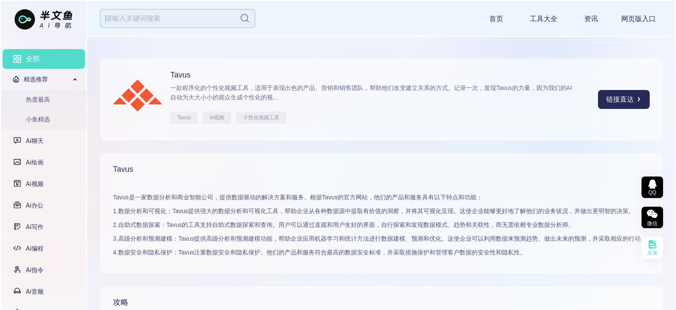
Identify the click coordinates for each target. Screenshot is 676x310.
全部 (33, 59)
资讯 (591, 18)
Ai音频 (35, 291)
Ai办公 (35, 205)
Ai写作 (35, 226)
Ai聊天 (35, 140)
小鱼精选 (38, 119)
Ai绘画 (35, 162)
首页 (496, 18)
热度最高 (38, 99)
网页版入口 (638, 18)
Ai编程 (35, 248)
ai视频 (217, 118)
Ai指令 (35, 270)
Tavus (184, 118)
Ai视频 (35, 183)
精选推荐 (36, 79)
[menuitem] (44, 59)
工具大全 (543, 18)
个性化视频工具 (261, 118)
